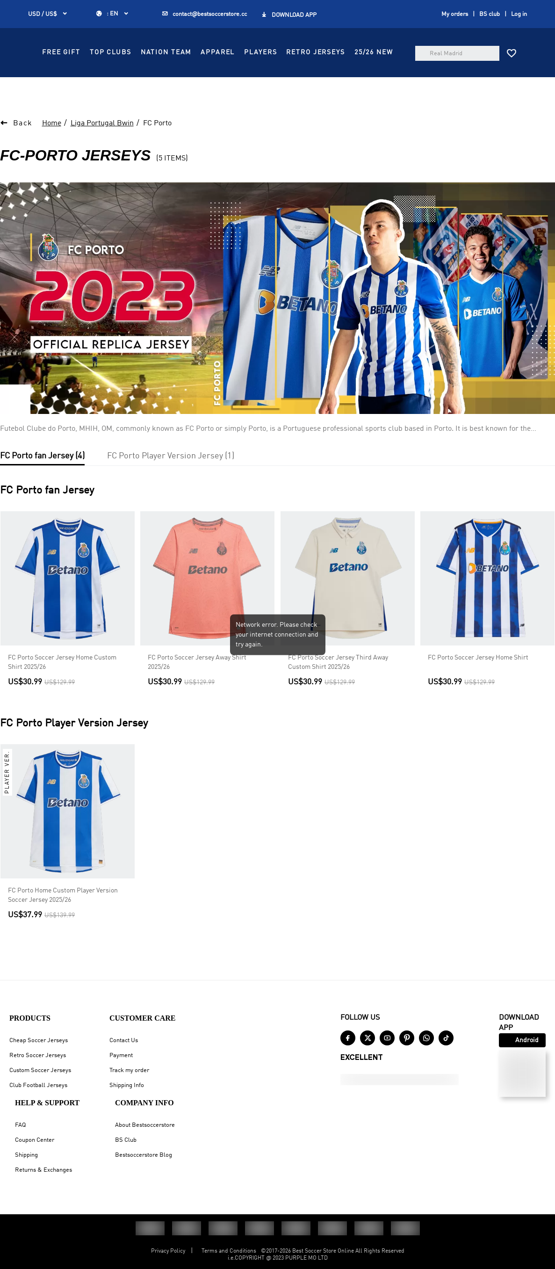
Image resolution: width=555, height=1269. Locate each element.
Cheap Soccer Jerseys (38, 1040)
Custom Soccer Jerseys (40, 1070)
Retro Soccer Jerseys (37, 1055)
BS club (489, 35)
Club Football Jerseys (38, 1085)
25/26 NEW (332, 98)
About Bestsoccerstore (145, 1125)
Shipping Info (126, 1085)
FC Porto (157, 147)
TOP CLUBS (271, 77)
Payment (121, 1055)
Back (23, 147)
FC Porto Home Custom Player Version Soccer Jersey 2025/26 (63, 919)
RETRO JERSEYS (274, 98)
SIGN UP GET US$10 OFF (388, 10)
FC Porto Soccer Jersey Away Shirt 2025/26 (197, 686)
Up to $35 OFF (151, 10)
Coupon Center (34, 1140)
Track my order (129, 1070)
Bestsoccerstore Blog (143, 1155)
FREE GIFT (221, 77)
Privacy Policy (168, 1251)
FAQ (20, 1125)
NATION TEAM (326, 77)
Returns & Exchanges (43, 1170)
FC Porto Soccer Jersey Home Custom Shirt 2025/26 (62, 686)
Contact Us (123, 1040)
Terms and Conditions (229, 1251)
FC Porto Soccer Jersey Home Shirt (478, 681)
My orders (454, 35)
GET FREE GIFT (262, 10)
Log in (519, 35)
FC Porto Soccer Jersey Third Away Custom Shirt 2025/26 (338, 686)
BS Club (126, 1140)
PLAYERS (218, 98)
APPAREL (378, 77)
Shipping (26, 1155)
